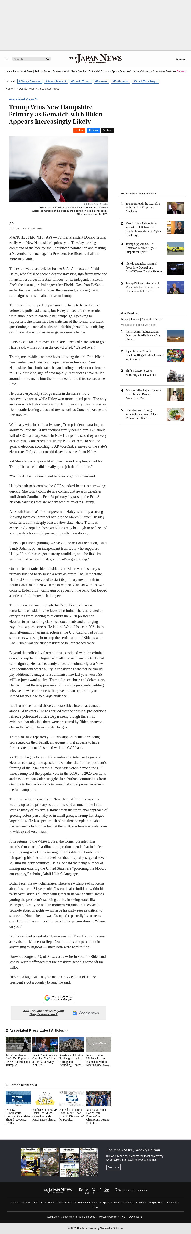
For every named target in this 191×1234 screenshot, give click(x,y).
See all (158, 319)
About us (52, 1216)
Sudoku (181, 71)
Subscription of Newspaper (131, 1190)
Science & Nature (129, 71)
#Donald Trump (80, 81)
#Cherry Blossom (30, 81)
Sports (115, 71)
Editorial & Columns (99, 71)
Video (95, 1207)
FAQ (123, 1216)
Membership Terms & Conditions (78, 1216)
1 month (147, 319)
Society (47, 71)
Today (124, 319)
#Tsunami (101, 81)
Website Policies (108, 1216)
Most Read (26, 71)
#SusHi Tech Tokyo (145, 81)
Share (95, 130)
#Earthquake (120, 81)
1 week (135, 319)
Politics (39, 71)
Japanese (180, 59)
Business (57, 71)
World (67, 71)
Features (171, 71)
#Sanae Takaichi (56, 81)
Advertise (135, 1216)
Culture (144, 71)
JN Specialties (157, 71)
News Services (79, 71)
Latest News (13, 71)
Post (81, 130)
